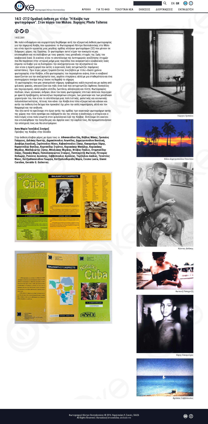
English (173, 3)
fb (190, 3)
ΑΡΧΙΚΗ (86, 9)
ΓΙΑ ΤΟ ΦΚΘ (103, 9)
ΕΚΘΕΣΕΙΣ (144, 9)
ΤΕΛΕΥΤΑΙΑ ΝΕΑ (124, 9)
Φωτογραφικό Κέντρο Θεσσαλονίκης (50, 10)
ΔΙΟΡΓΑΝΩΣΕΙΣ (164, 9)
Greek (177, 3)
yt (185, 3)
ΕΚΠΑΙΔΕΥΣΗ (185, 9)
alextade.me (125, 417)
